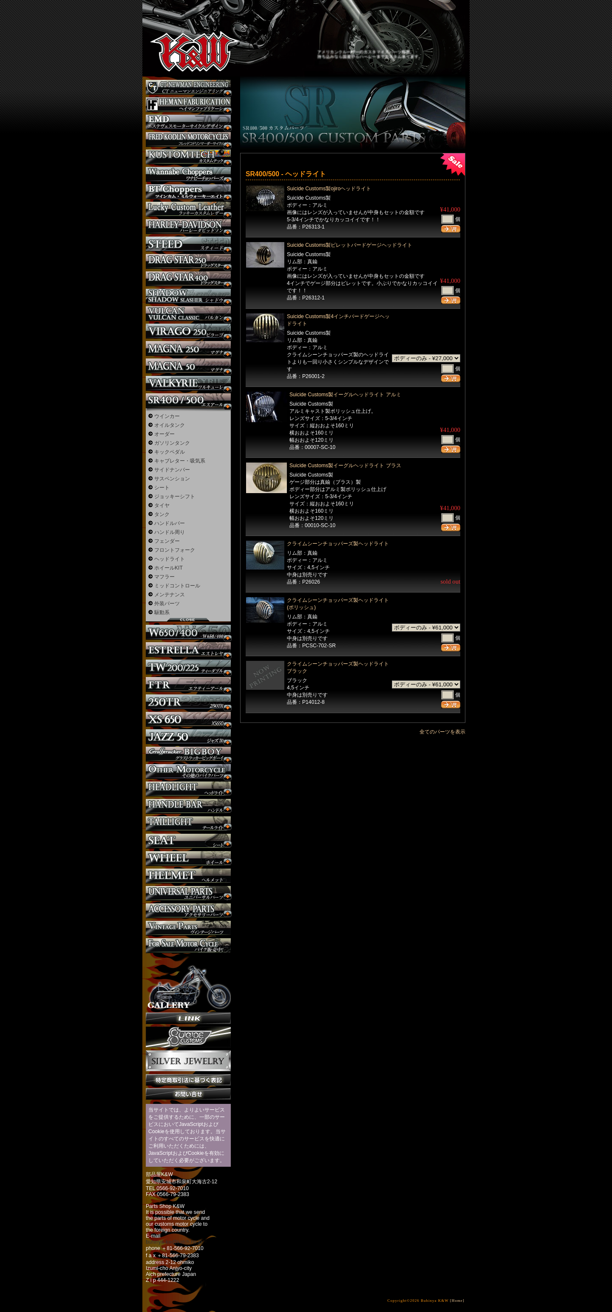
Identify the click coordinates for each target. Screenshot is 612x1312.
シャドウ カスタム (188, 296)
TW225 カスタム (188, 667)
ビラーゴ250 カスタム (188, 331)
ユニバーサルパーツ (188, 893)
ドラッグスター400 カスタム (188, 278)
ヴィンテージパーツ (188, 928)
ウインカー (167, 416)
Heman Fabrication (188, 104)
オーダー (164, 434)
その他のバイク (188, 771)
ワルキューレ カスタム (188, 383)
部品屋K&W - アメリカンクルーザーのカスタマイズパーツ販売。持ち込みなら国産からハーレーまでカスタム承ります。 (187, 29)
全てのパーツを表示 (442, 732)
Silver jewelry (188, 1061)
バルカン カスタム (188, 313)
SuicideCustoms (188, 1037)
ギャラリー (188, 983)
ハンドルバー (169, 523)
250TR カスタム (188, 701)
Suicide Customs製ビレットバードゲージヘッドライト (349, 245)
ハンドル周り (169, 532)
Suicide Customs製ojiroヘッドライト (329, 189)
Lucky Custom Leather (188, 209)
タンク (162, 514)
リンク (188, 1018)
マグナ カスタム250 (188, 348)
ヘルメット (188, 876)
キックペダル (169, 452)
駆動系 (162, 612)
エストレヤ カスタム (188, 649)
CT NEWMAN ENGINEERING (188, 87)
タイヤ (162, 505)
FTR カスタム (188, 684)
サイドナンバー (172, 470)
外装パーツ (167, 604)
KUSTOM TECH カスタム (188, 157)
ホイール (188, 858)
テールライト (188, 823)
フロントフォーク (174, 550)
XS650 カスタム (188, 719)
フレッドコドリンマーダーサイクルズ (188, 139)
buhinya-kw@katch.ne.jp (174, 1242)
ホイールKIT (168, 568)
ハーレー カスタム (188, 226)
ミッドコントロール (177, 586)
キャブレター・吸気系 (179, 461)
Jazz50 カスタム (188, 736)
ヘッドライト (169, 559)
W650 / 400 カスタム (188, 632)
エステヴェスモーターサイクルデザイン (188, 122)
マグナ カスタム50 (188, 365)
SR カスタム (188, 400)
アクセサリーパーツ (188, 910)
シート (162, 488)
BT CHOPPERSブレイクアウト (188, 191)
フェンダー (167, 541)
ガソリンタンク (172, 443)
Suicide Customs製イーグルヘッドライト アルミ (345, 395)
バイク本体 (188, 945)
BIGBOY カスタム (188, 754)
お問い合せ (188, 1094)
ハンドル (188, 806)
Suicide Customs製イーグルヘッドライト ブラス (345, 465)
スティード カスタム (188, 244)
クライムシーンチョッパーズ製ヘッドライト (338, 544)
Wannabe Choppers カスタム (188, 174)
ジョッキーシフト (174, 496)
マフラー (164, 577)
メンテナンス (169, 595)
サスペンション (172, 479)
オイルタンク (169, 425)
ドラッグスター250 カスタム (188, 261)
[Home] (457, 1300)
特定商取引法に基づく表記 (188, 1080)
